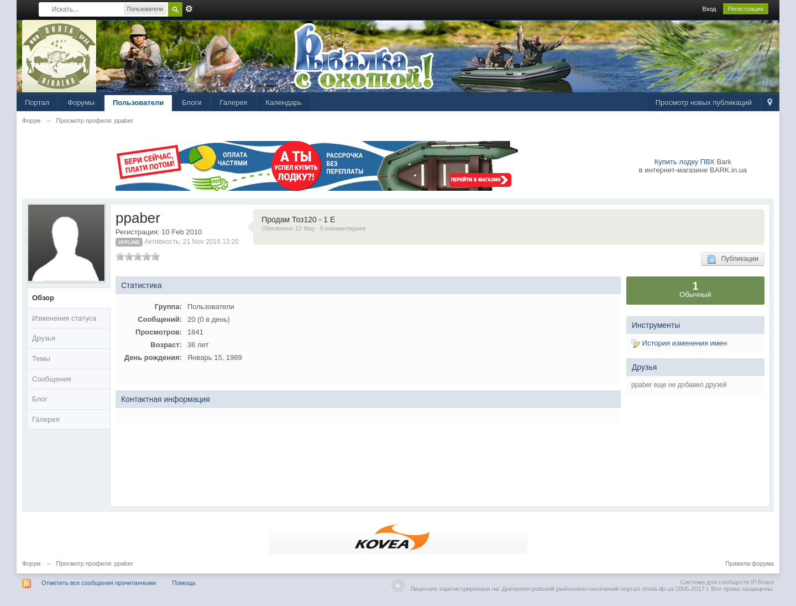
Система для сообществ (715, 582)
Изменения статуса (64, 318)
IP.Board (762, 582)
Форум (31, 563)
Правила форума (749, 563)
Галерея (234, 102)
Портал (37, 102)
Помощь (184, 582)
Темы (41, 358)
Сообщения (51, 379)
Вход (709, 9)
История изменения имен (679, 343)
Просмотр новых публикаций (704, 102)
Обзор (43, 298)
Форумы (81, 102)
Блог (40, 399)
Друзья (43, 338)
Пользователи (138, 102)
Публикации (732, 259)
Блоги (191, 102)
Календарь (283, 102)
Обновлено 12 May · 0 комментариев (313, 228)
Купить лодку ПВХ (684, 162)
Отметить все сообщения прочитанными (98, 582)
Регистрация (745, 9)
